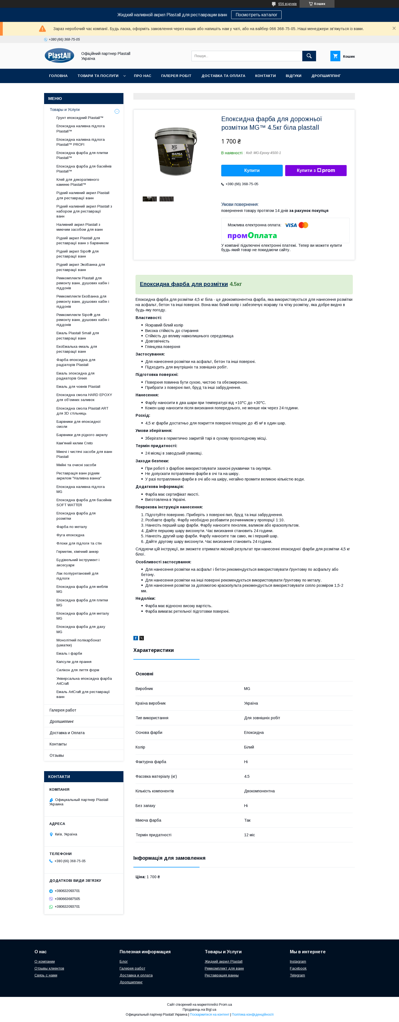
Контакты (58, 744)
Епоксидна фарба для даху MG (80, 629)
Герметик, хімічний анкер (77, 552)
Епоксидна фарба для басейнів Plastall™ (84, 168)
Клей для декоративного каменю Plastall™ (77, 182)
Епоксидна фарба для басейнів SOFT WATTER (84, 502)
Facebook (298, 968)
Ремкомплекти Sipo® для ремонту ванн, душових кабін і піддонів (82, 320)
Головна (58, 76)
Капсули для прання (73, 662)
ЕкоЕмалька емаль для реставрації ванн (76, 349)
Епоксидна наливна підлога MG (80, 489)
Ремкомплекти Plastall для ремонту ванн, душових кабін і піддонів (82, 283)
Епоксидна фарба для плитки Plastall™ (82, 155)
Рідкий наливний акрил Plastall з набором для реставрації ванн (84, 211)
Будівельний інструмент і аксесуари (77, 562)
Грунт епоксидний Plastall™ (80, 118)
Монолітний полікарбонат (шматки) (78, 642)
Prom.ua (225, 1005)
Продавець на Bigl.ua (199, 1010)
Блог (124, 961)
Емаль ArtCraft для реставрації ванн (83, 694)
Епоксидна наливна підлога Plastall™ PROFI (80, 142)
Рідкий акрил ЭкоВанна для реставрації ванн (80, 267)
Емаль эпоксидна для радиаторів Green (75, 375)
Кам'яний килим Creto (74, 443)
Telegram (297, 975)
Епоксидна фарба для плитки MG (82, 602)
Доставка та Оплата (223, 76)
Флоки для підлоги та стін (79, 543)
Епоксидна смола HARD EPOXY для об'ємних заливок (84, 397)
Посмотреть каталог (256, 14)
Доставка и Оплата (67, 733)
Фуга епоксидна (70, 535)
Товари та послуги (97, 76)
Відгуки (293, 76)
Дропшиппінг (326, 76)
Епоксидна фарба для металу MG (82, 615)
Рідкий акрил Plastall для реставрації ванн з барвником (82, 240)
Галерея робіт (176, 76)
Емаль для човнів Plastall (78, 386)
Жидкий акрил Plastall (223, 961)
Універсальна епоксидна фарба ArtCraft (84, 681)
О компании (44, 961)
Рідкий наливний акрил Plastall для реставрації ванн (82, 195)
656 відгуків (287, 4)
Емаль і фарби (69, 653)
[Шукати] (309, 56)
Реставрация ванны (222, 975)
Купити (252, 170)
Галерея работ (63, 710)
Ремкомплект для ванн (224, 968)
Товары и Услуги (65, 109)
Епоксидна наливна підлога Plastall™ (80, 128)
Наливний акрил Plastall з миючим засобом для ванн (79, 227)
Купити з (316, 170)
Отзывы (57, 755)
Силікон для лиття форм (77, 670)
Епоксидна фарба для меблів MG (82, 589)
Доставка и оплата (136, 975)
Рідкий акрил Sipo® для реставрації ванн (77, 253)
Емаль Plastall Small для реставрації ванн (77, 335)
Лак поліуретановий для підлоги (77, 575)
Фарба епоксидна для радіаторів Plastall (75, 362)
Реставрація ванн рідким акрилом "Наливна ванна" (78, 475)
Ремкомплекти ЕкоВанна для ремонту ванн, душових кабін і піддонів (82, 301)
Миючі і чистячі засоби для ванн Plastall (84, 454)
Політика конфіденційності (253, 1014)
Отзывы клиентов (49, 968)
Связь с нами (45, 975)
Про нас (142, 76)
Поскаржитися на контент (209, 1014)
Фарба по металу (71, 527)
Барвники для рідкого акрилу (82, 435)
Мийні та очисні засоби (76, 465)
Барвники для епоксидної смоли (78, 424)
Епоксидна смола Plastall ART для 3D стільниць (82, 410)
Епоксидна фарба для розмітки (184, 284)
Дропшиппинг (62, 721)
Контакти (265, 76)
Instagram (298, 961)
